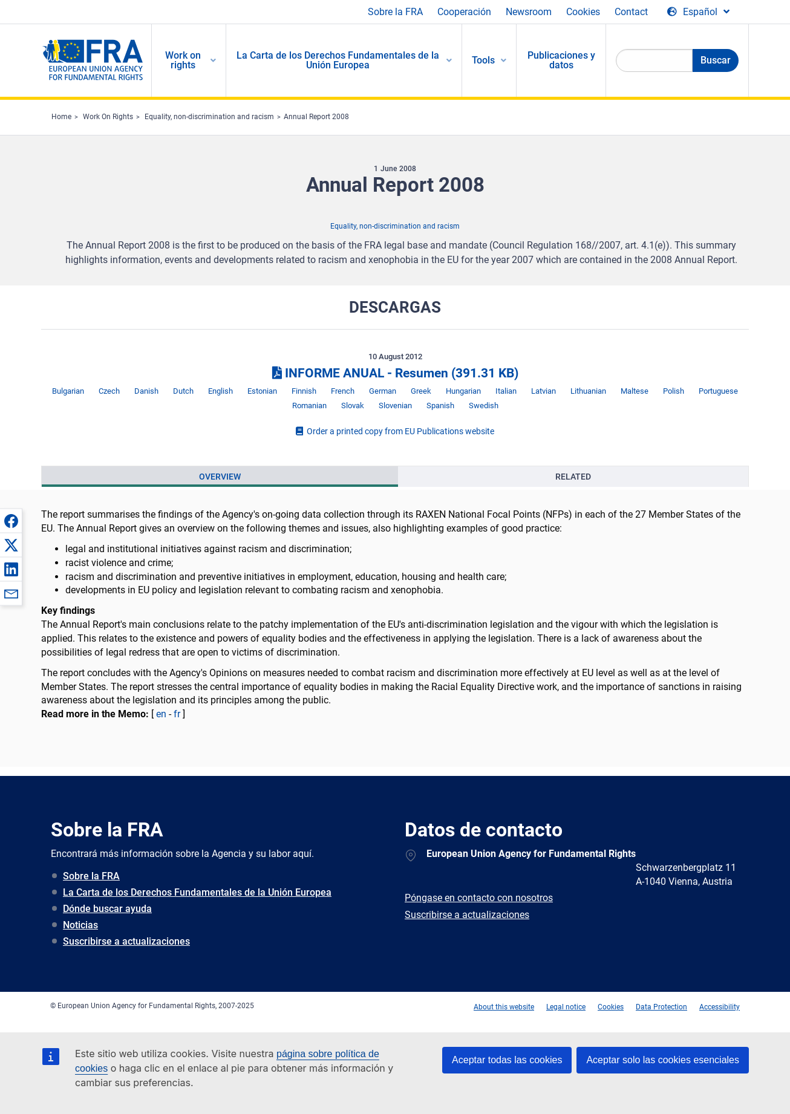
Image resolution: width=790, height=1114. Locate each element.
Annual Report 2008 (316, 116)
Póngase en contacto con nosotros (479, 898)
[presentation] (220, 476)
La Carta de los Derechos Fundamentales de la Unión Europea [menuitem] (338, 60)
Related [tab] (573, 476)
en (161, 714)
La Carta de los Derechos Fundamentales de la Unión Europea (197, 892)
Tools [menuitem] (483, 60)
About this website (504, 1007)
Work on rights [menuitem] (183, 60)
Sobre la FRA (395, 12)
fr (177, 714)
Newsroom (529, 12)
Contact (631, 12)
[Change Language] (698, 12)
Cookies (583, 12)
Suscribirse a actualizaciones (126, 941)
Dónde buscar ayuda (107, 908)
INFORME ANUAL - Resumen (395, 373)
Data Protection (661, 1007)
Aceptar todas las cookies (507, 1060)
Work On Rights (108, 116)
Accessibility (719, 1007)
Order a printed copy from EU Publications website (395, 431)
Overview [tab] (220, 476)
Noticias (80, 925)
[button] (11, 521)
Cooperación (464, 12)
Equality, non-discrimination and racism (209, 116)
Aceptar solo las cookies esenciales (662, 1060)
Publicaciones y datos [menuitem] (561, 60)
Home (61, 116)
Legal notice (566, 1007)
